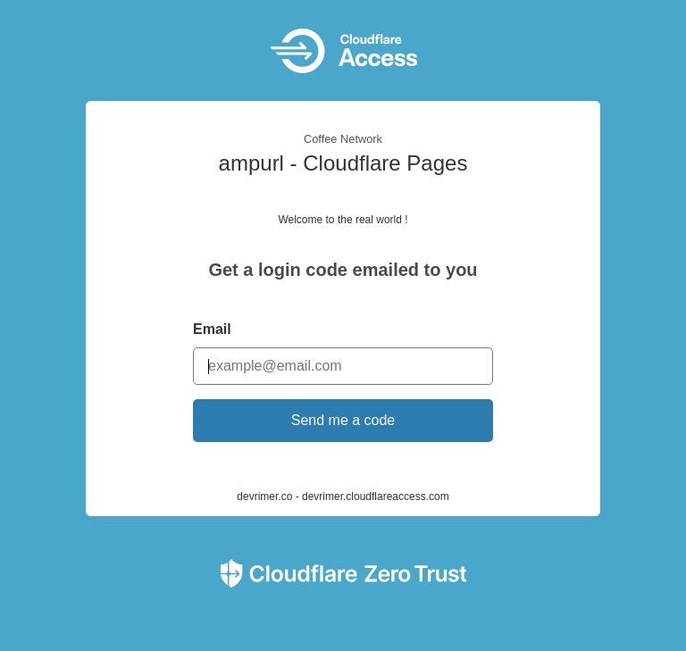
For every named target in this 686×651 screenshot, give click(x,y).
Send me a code (343, 420)
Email (212, 329)
